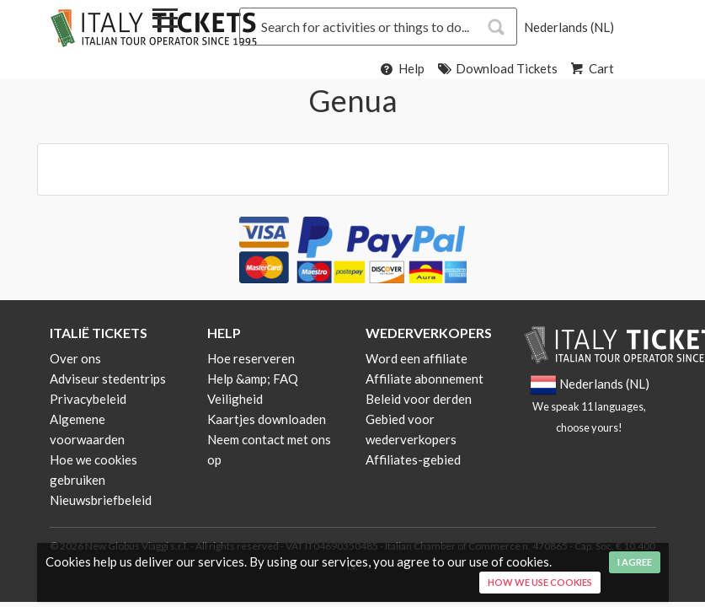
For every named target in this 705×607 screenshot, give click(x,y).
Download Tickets (496, 68)
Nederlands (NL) (569, 27)
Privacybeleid (88, 398)
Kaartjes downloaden (266, 419)
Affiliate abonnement (424, 378)
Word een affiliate (416, 358)
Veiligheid (235, 398)
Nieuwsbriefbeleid (101, 500)
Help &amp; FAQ (252, 378)
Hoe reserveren (251, 358)
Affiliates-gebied (413, 459)
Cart (591, 68)
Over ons (75, 358)
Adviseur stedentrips (108, 378)
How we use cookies (540, 582)
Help (401, 68)
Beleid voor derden (419, 398)
